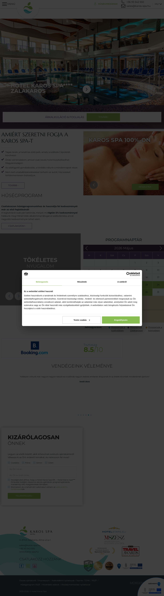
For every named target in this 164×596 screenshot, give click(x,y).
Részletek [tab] (82, 282)
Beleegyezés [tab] (42, 282)
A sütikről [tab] (122, 282)
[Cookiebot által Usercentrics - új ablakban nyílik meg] (128, 274)
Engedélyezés (120, 320)
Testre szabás (82, 320)
